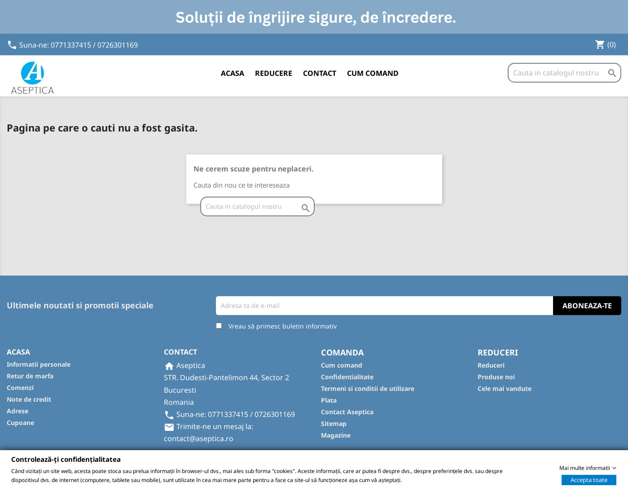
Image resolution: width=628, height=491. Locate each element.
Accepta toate (589, 479)
